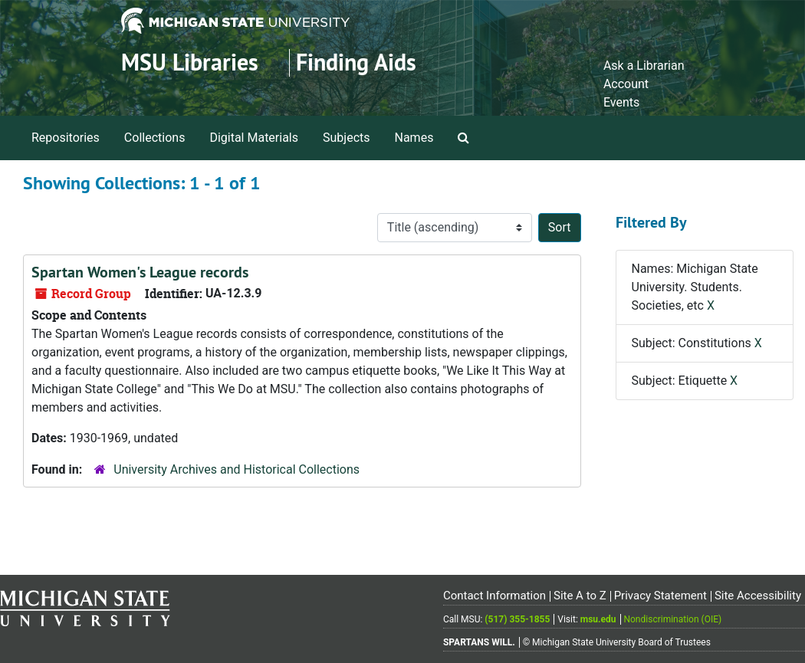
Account (626, 84)
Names (414, 137)
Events (621, 102)
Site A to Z (580, 595)
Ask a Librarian (644, 65)
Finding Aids (356, 62)
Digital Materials (253, 137)
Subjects (346, 137)
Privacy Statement (660, 595)
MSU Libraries (189, 62)
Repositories (65, 137)
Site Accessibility (758, 595)
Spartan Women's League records (139, 272)
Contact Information (494, 595)
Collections (155, 137)
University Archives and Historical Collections (236, 469)
